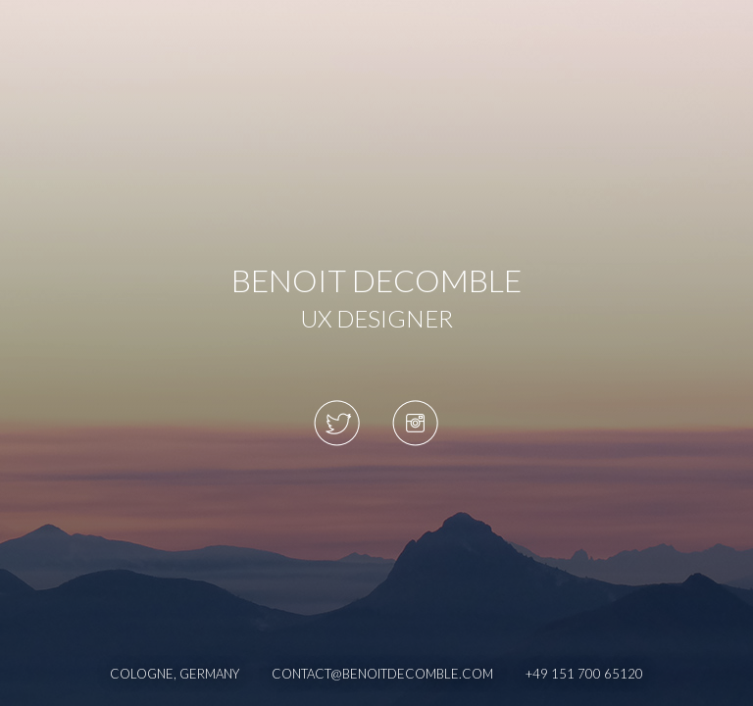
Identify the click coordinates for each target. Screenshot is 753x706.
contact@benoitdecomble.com (382, 673)
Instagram (415, 422)
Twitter (337, 422)
